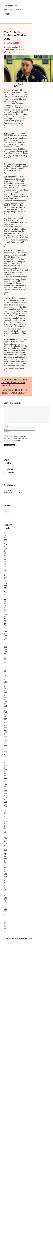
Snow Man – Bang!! (5, 697)
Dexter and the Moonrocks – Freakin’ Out (5, 565)
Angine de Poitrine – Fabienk (5, 588)
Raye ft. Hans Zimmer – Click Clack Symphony (5, 915)
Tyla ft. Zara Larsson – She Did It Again (5, 678)
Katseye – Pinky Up (5, 623)
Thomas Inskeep (10, 90)
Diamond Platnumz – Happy (5, 607)
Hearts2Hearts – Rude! (5, 845)
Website (19, 84)
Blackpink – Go (5, 832)
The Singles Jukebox (12, 5)
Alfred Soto (8, 134)
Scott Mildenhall (10, 339)
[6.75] (15, 86)
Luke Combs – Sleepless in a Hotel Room (5, 758)
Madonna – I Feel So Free (5, 781)
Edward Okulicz (10, 298)
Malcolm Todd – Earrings (5, 713)
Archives (5, 490)
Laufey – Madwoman (5, 657)
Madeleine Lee (10, 218)
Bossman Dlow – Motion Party (5, 799)
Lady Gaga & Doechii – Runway (5, 640)
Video (12, 84)
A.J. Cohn (8, 164)
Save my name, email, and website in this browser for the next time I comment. (15, 438)
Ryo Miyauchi (9, 177)
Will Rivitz (8, 250)
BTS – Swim (5, 857)
